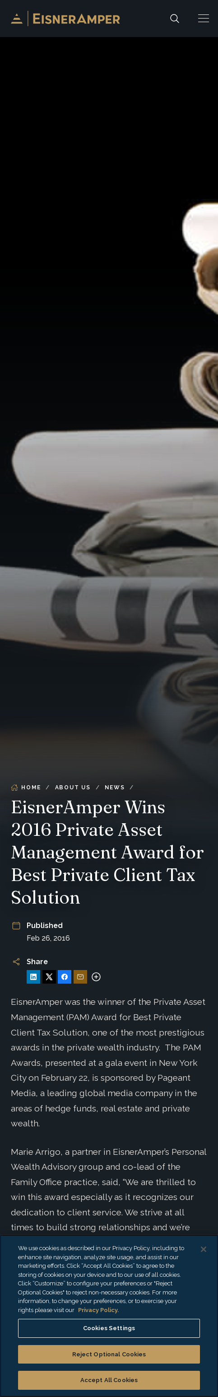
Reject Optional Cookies (109, 1354)
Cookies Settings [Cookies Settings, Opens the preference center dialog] (109, 1328)
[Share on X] (49, 977)
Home (26, 787)
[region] (109, 1316)
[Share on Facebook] (64, 977)
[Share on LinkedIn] (33, 977)
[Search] (174, 18)
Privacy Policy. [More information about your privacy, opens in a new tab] (98, 1310)
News (115, 787)
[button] (203, 18)
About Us (73, 787)
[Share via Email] (80, 977)
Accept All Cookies (109, 1380)
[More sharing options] (96, 977)
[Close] (203, 1249)
